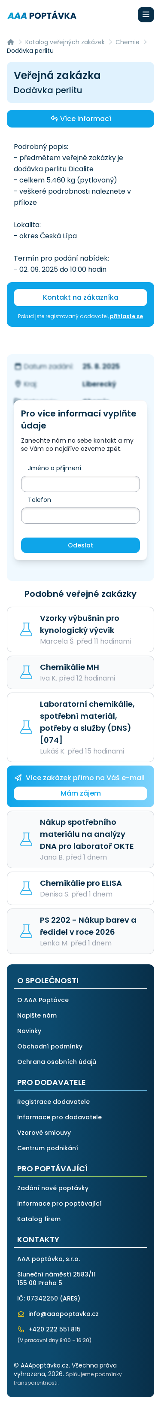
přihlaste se (126, 316)
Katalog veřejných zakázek (65, 42)
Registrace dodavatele (53, 1101)
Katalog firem (39, 1219)
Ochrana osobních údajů (56, 1062)
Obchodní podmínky (49, 1046)
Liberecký (99, 384)
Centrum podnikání (47, 1148)
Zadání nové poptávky (52, 1188)
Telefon (39, 499)
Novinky (29, 1031)
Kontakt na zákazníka (80, 297)
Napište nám (37, 1015)
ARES (70, 1298)
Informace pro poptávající (59, 1203)
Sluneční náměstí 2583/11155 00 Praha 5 (56, 1278)
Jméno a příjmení (54, 468)
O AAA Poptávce (43, 1000)
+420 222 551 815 (49, 1329)
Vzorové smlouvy (44, 1132)
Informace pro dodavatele (59, 1117)
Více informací (80, 118)
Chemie (127, 42)
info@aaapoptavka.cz (58, 1314)
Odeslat (80, 545)
